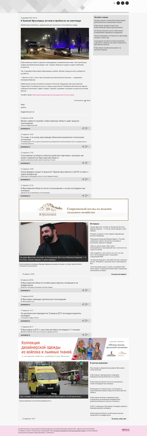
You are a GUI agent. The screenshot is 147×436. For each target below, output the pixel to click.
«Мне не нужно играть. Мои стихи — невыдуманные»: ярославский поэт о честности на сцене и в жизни (108, 246)
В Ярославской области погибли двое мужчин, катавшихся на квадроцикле (106, 413)
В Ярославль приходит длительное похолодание (43, 298)
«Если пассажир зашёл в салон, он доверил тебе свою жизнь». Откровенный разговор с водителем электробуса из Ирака (108, 267)
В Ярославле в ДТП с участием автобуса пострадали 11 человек (50, 329)
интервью (69, 9)
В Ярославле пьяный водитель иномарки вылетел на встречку (57, 94)
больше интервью (118, 273)
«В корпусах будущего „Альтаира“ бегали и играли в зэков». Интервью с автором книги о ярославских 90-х (108, 260)
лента (45, 9)
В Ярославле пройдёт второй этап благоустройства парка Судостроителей (108, 25)
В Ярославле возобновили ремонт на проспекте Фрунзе (107, 48)
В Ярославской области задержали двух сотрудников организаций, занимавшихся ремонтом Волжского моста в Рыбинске (105, 398)
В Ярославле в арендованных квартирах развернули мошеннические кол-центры (105, 375)
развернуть (25, 127)
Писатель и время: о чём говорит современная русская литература (107, 234)
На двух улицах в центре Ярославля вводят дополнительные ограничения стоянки (109, 20)
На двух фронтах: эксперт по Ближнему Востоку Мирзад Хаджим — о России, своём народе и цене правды (53, 257)
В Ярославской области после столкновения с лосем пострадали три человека (106, 382)
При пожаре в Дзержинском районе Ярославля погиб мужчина (50, 395)
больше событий (119, 418)
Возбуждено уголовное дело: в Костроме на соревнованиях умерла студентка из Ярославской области (108, 389)
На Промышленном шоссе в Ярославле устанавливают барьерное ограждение (108, 31)
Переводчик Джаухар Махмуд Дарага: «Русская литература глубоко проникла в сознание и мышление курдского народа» (107, 240)
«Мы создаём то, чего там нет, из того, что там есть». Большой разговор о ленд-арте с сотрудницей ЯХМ (106, 253)
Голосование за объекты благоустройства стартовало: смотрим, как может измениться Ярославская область (110, 42)
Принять (124, 430)
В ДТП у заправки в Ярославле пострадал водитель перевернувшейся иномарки (108, 406)
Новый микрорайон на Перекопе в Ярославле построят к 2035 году (110, 36)
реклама (121, 9)
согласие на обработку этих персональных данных (70, 431)
